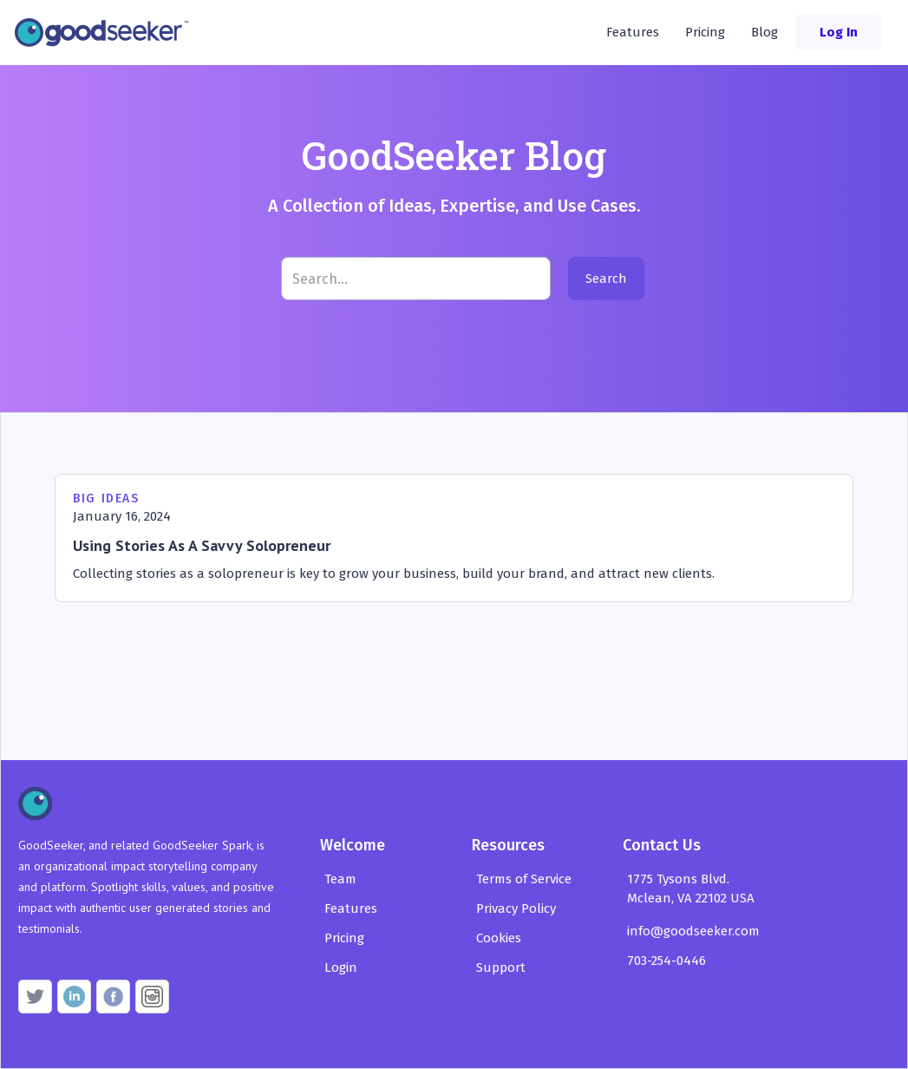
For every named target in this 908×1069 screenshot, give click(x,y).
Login (340, 967)
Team (340, 879)
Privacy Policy (516, 908)
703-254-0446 (666, 960)
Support (501, 967)
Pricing (705, 32)
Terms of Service (524, 879)
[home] (106, 32)
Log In (839, 32)
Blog (764, 32)
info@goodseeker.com (693, 931)
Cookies (498, 938)
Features (632, 32)
